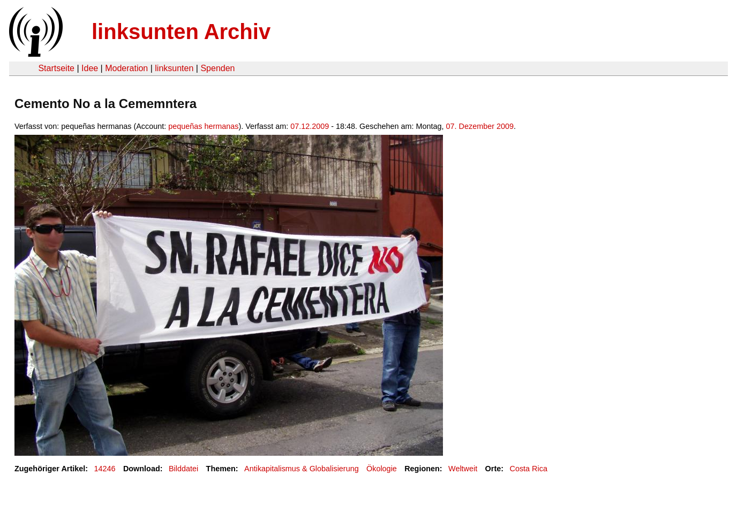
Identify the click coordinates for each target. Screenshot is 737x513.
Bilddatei (183, 468)
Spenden (217, 68)
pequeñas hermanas (203, 126)
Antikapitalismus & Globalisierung (301, 468)
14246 (105, 468)
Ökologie (381, 468)
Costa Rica (528, 468)
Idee (89, 68)
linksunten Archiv (181, 31)
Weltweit (462, 468)
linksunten (174, 68)
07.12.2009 (309, 126)
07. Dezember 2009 (480, 126)
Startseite (56, 68)
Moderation (126, 68)
